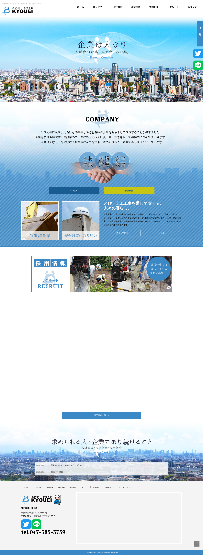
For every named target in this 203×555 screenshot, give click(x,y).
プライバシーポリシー (124, 487)
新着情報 (108, 487)
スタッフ (192, 6)
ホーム (80, 6)
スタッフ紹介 (122, 233)
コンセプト (98, 6)
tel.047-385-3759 (43, 532)
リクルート (173, 6)
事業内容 (135, 6)
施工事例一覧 (101, 415)
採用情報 (96, 487)
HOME (26, 487)
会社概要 (117, 6)
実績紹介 (153, 6)
